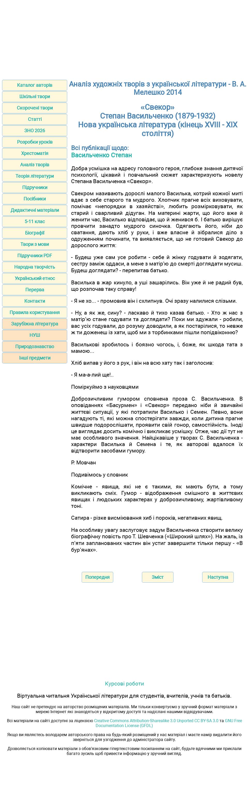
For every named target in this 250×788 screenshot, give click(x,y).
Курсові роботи (124, 683)
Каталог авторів (34, 85)
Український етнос (35, 278)
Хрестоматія (34, 153)
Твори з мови (34, 244)
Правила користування (35, 312)
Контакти (34, 301)
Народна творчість (34, 267)
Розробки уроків (34, 142)
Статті (35, 119)
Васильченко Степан (101, 155)
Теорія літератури (35, 176)
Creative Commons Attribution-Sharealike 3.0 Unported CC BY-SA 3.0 (156, 720)
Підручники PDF (34, 255)
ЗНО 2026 (34, 130)
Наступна (218, 577)
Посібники (35, 198)
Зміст (158, 577)
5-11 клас (35, 221)
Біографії (34, 233)
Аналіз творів (34, 164)
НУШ (34, 335)
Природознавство (34, 346)
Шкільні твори (34, 96)
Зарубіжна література (34, 323)
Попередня (97, 577)
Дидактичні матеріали (35, 210)
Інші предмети (34, 358)
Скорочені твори (35, 108)
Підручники (34, 187)
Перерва (34, 289)
